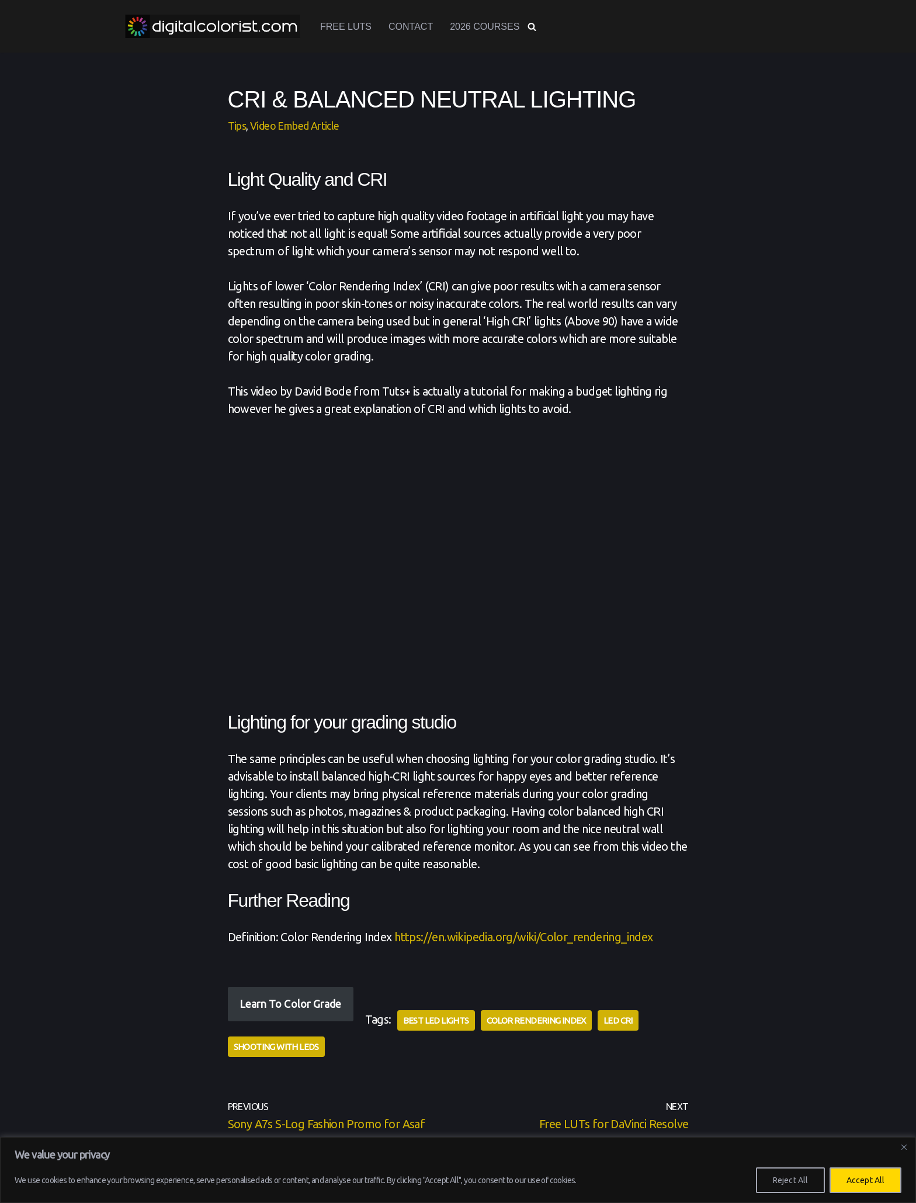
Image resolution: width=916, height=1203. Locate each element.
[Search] (532, 26)
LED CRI (618, 1020)
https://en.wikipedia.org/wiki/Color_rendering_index (523, 937)
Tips (237, 125)
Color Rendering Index (536, 1020)
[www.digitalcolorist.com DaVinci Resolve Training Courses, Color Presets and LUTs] (212, 26)
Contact (410, 27)
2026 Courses (484, 27)
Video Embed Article (294, 125)
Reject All (790, 1180)
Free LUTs (346, 27)
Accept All (865, 1180)
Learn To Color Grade (291, 1004)
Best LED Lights (436, 1020)
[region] (458, 1170)
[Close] (904, 1147)
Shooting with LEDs (276, 1047)
